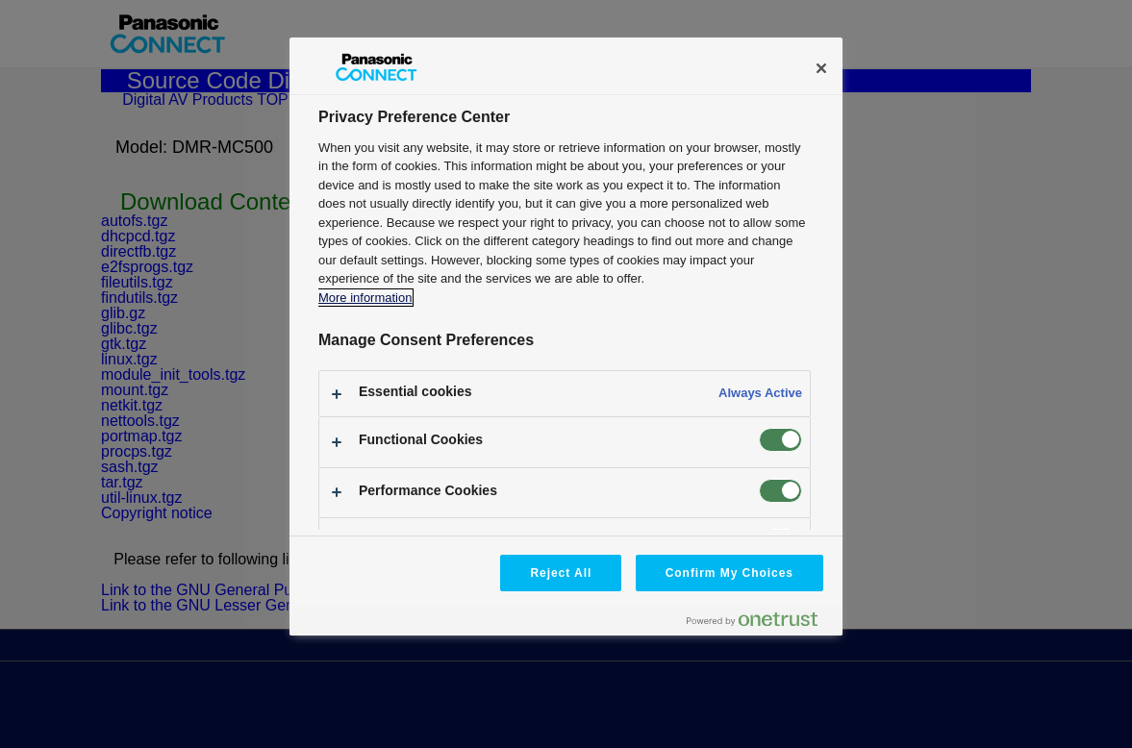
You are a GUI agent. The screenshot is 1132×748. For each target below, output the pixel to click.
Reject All (560, 573)
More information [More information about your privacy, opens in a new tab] (365, 297)
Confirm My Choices (729, 573)
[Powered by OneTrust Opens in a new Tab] (760, 623)
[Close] (821, 68)
